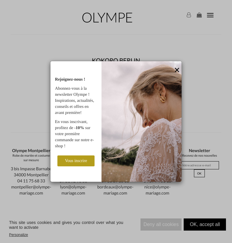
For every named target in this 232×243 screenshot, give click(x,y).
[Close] (177, 70)
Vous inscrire (76, 160)
